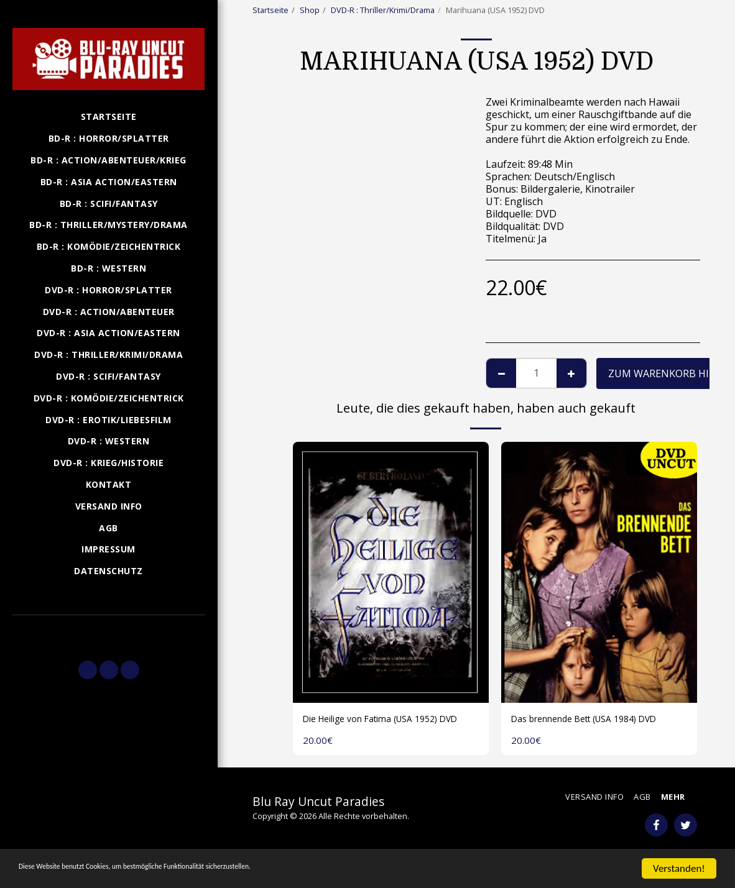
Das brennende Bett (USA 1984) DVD (596, 720)
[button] (108, 632)
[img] (391, 572)
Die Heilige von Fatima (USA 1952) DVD (381, 727)
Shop (310, 10)
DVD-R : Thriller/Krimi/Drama (383, 10)
